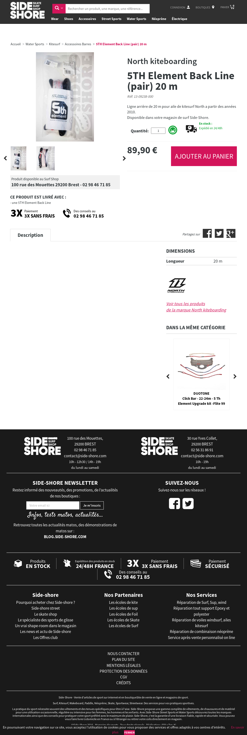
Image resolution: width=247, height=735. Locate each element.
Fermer (129, 732)
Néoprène (159, 19)
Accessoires (87, 19)
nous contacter (123, 653)
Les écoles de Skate (123, 620)
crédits (123, 682)
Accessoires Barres (78, 44)
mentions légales (124, 665)
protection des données (123, 671)
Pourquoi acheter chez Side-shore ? (45, 602)
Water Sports (136, 19)
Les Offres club (45, 637)
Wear (55, 19)
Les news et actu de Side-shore (45, 631)
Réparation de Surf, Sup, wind (201, 602)
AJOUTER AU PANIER (204, 156)
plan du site (123, 659)
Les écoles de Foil (123, 614)
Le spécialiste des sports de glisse (45, 620)
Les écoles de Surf (123, 625)
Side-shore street (45, 608)
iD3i (164, 725)
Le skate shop (45, 614)
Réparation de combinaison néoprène (201, 631)
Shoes (68, 19)
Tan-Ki (172, 725)
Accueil (16, 44)
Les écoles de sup (123, 608)
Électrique (179, 19)
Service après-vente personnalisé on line (201, 637)
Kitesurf (54, 44)
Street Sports (111, 19)
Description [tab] (30, 235)
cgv (123, 677)
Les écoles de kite (123, 602)
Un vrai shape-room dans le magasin (45, 625)
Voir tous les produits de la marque (196, 307)
